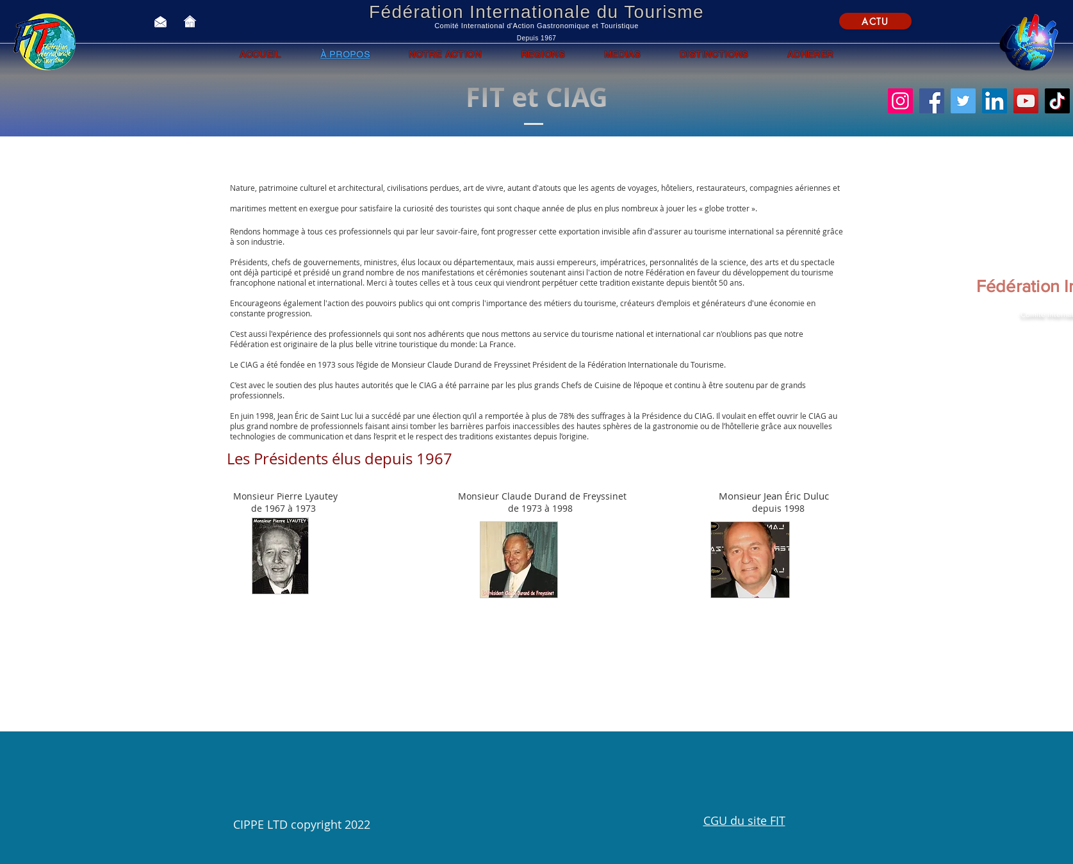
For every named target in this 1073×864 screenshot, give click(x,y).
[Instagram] (900, 100)
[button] (532, 790)
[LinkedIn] (994, 100)
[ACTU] (875, 21)
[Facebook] (931, 100)
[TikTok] (1057, 100)
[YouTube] (1025, 100)
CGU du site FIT (744, 820)
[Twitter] (963, 100)
